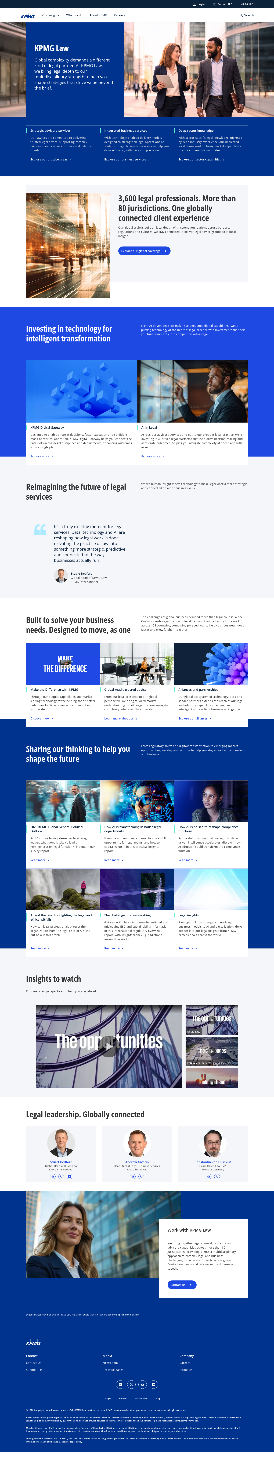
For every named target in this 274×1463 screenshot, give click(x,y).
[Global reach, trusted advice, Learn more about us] (121, 718)
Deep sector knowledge (196, 130)
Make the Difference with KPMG (54, 689)
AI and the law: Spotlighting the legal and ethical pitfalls (61, 917)
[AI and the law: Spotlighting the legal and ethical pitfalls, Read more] (40, 948)
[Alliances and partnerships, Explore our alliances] (195, 718)
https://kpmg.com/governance (182, 1436)
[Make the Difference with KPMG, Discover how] (42, 718)
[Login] (198, 4)
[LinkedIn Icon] (120, 1401)
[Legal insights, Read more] (188, 948)
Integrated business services (125, 130)
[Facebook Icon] (154, 1401)
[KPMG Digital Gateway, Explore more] (42, 456)
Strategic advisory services (50, 130)
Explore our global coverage (141, 251)
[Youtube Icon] (142, 1401)
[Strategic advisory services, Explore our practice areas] (51, 159)
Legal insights (188, 915)
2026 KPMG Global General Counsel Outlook (56, 829)
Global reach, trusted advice (125, 689)
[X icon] (131, 1401)
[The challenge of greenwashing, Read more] (114, 948)
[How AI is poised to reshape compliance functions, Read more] (188, 860)
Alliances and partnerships (198, 689)
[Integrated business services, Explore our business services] (127, 159)
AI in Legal (149, 427)
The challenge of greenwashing (127, 915)
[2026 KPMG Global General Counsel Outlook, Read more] (40, 860)
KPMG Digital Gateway (47, 427)
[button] (53, 1193)
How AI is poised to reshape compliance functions (208, 829)
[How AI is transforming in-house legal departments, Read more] (114, 860)
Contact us (178, 1301)
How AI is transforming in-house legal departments (132, 829)
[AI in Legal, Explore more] (153, 456)
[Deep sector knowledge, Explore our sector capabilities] (201, 159)
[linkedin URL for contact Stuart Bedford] (69, 1193)
